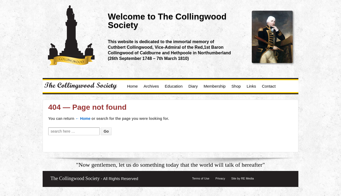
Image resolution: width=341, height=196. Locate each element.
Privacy (220, 178)
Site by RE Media (242, 178)
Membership (215, 86)
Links (251, 86)
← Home (83, 118)
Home (132, 86)
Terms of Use (200, 178)
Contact (269, 86)
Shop (236, 86)
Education (174, 86)
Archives (151, 86)
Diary (193, 86)
